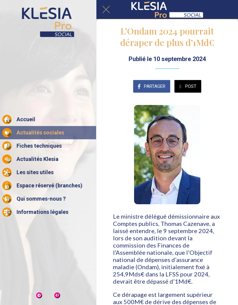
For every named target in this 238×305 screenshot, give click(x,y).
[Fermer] (106, 9)
